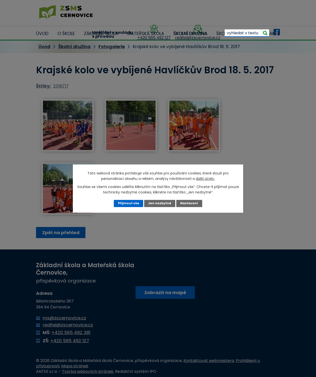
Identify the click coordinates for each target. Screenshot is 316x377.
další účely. (205, 178)
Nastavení (189, 203)
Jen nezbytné (160, 203)
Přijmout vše (128, 203)
